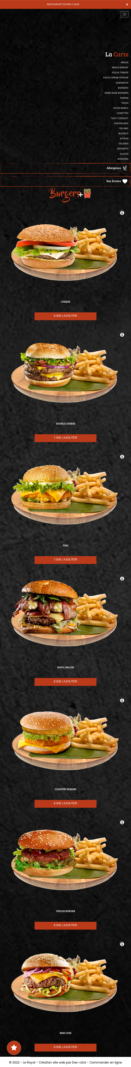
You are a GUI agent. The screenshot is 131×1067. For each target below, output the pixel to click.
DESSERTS (122, 148)
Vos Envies (117, 181)
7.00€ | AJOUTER (65, 437)
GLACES (124, 154)
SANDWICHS (122, 83)
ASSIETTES (122, 113)
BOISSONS (122, 159)
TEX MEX (123, 128)
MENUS (124, 62)
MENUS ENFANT (120, 67)
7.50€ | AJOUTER (65, 559)
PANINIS (124, 98)
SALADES (123, 143)
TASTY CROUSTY (119, 118)
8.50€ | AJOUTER (65, 681)
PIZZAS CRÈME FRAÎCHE (115, 77)
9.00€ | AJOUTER (65, 1047)
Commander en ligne (105, 1062)
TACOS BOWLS (120, 108)
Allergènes (117, 168)
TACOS (124, 103)
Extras (124, 138)
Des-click (79, 1062)
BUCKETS (123, 133)
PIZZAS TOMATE (120, 72)
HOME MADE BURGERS (116, 93)
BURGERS (123, 88)
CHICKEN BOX (121, 123)
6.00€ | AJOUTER (65, 315)
